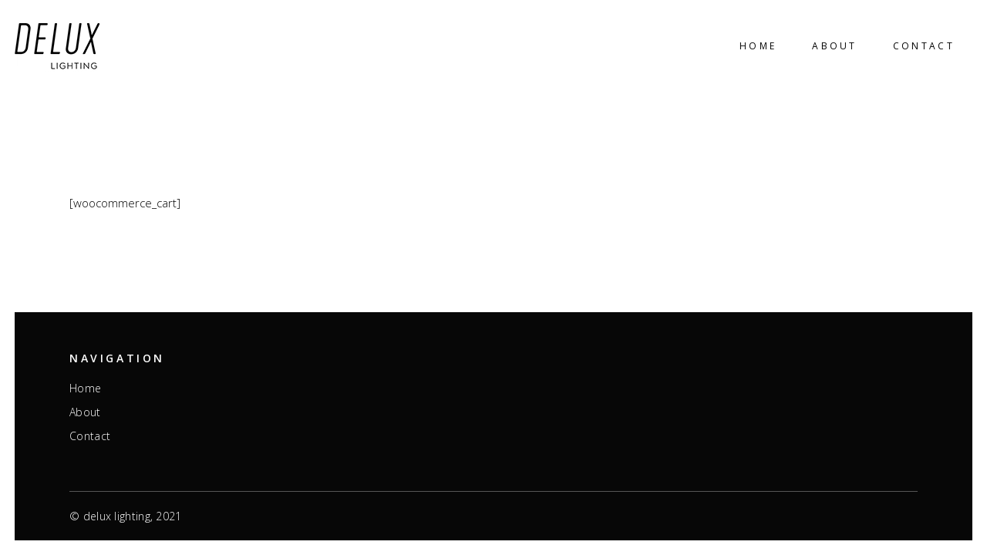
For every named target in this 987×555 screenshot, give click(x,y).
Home (85, 388)
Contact (89, 436)
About (85, 412)
